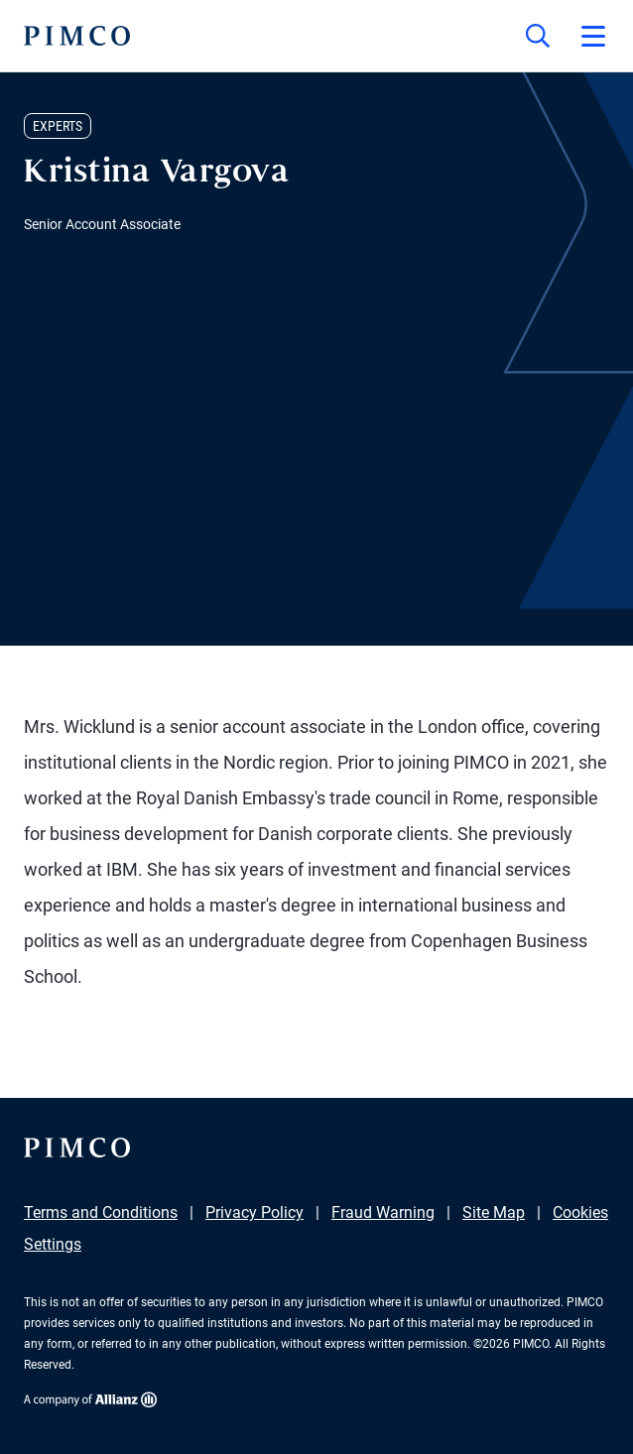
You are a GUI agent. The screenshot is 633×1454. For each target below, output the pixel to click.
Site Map (493, 1212)
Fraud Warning (383, 1212)
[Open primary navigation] (593, 36)
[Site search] (538, 36)
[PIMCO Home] (77, 36)
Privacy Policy (254, 1212)
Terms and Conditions (101, 1212)
